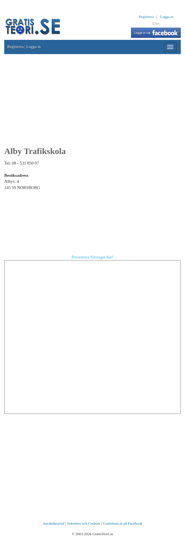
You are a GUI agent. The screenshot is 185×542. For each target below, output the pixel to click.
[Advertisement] (92, 99)
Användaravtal (54, 523)
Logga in (166, 17)
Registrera (145, 17)
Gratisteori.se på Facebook (122, 523)
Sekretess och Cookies (83, 523)
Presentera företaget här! (92, 257)
